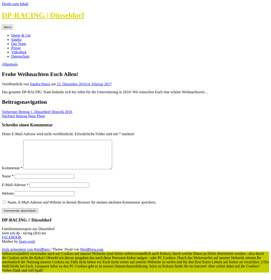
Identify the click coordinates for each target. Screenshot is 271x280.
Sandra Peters (40, 84)
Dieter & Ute (21, 35)
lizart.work (27, 247)
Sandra (16, 39)
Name (8, 182)
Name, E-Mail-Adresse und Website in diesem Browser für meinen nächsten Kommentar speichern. (81, 208)
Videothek (19, 52)
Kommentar (12, 174)
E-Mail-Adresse (15, 190)
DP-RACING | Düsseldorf (43, 15)
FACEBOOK (12, 243)
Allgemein (10, 64)
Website (8, 199)
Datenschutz (20, 56)
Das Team (18, 44)
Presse (16, 48)
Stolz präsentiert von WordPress (26, 255)
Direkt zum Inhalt (15, 4)
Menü (7, 27)
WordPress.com (91, 255)
